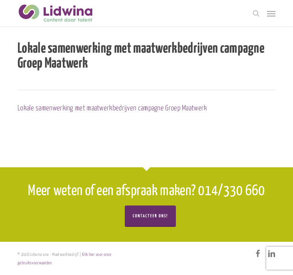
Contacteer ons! (150, 216)
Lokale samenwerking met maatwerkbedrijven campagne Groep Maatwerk (112, 108)
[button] (271, 13)
